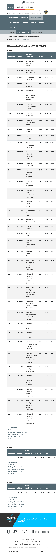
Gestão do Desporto (29, 85)
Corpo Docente (11, 11)
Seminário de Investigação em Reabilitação (31, 369)
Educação (11, 32)
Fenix (27, 11)
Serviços (27, 13)
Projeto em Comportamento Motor (31, 122)
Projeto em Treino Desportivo (29, 183)
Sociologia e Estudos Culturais (29, 204)
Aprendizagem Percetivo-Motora (30, 63)
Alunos (41, 22)
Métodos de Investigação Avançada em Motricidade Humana (30, 95)
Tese (26, 458)
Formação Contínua (29, 22)
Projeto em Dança (29, 130)
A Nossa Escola (11, 13)
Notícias (39, 13)
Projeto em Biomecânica (30, 114)
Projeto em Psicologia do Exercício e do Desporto (30, 155)
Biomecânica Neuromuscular (31, 71)
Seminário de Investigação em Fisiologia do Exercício (31, 345)
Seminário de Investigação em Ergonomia (31, 335)
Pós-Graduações (13, 22)
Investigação (19, 7)
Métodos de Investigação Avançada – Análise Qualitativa (30, 265)
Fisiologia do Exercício (30, 78)
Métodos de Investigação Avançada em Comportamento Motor (31, 292)
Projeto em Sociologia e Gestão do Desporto (29, 173)
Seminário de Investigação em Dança (31, 326)
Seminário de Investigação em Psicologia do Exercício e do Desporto (31, 357)
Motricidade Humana (23, 32)
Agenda (33, 13)
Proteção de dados (31, 548)
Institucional (20, 13)
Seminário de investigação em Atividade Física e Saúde (31, 316)
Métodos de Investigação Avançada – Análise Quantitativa (30, 278)
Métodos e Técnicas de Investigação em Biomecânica (31, 304)
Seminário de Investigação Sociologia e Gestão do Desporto (30, 380)
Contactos (20, 11)
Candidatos (12, 28)
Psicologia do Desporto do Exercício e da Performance (30, 194)
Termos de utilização (16, 548)
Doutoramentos (36, 17)
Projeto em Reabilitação (30, 164)
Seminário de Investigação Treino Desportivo (30, 392)
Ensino (10, 7)
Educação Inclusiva (37, 32)
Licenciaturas (13, 17)
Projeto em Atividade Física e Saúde (31, 106)
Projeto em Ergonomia (29, 137)
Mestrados (24, 17)
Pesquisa (39, 10)
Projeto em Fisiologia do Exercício (30, 145)
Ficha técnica (13, 551)
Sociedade (29, 7)
